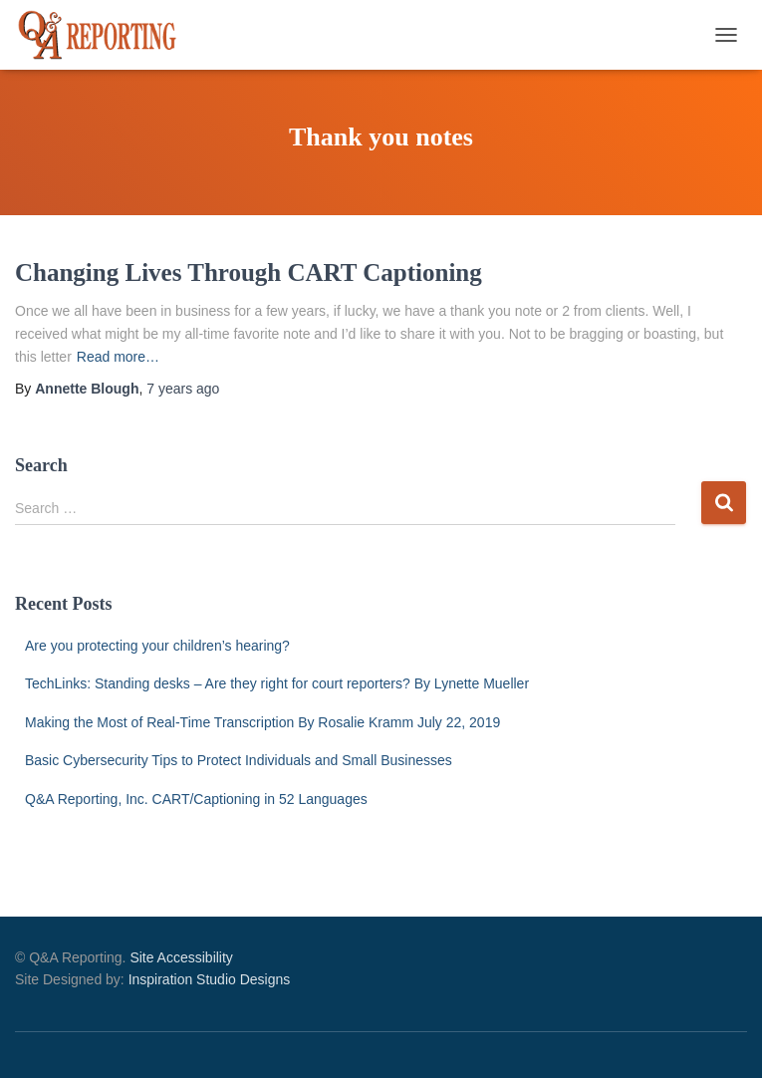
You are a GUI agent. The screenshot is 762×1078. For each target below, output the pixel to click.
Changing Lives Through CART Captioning (248, 272)
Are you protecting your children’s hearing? (157, 646)
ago (182, 389)
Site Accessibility (180, 957)
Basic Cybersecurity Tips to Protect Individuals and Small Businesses (238, 760)
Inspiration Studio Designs (209, 979)
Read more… (118, 357)
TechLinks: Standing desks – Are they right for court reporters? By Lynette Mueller (277, 683)
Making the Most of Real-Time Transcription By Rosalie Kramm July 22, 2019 (262, 722)
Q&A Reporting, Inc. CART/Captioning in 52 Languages (196, 799)
